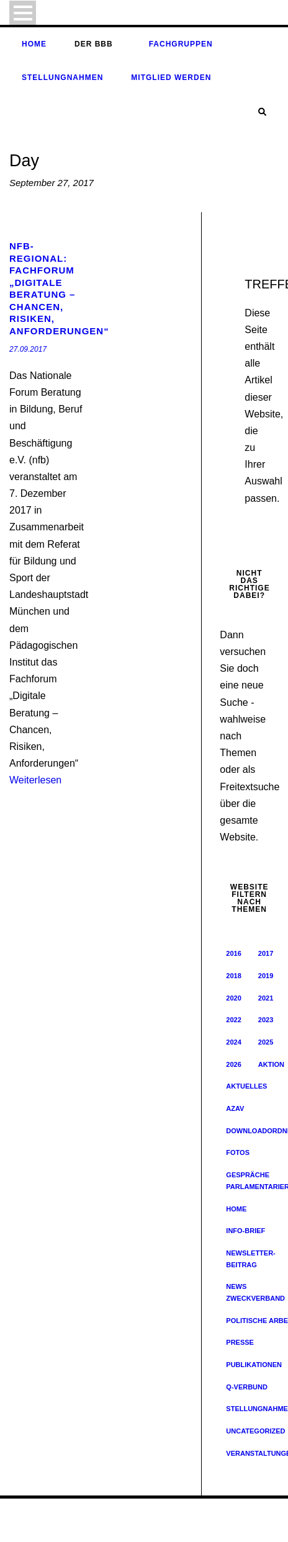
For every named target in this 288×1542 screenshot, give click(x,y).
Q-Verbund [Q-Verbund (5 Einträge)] (247, 1387)
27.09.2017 (28, 349)
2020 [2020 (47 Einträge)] (233, 998)
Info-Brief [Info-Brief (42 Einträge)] (245, 1230)
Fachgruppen (181, 44)
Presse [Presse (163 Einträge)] (240, 1342)
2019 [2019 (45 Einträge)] (265, 975)
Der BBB (93, 44)
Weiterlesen (35, 780)
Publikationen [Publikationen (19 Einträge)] (254, 1364)
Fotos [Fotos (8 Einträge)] (238, 1152)
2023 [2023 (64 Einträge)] (265, 1019)
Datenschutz (170, 1526)
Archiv (89, 1526)
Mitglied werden (171, 77)
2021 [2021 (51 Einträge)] (265, 998)
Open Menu (22, 13)
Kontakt (209, 1526)
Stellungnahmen (62, 77)
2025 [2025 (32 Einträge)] (265, 1042)
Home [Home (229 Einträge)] (236, 1209)
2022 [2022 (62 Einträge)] (233, 1019)
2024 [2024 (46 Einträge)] (233, 1042)
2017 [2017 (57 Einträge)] (265, 953)
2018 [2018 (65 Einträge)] (233, 975)
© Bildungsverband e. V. (49, 1514)
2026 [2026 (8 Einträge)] (233, 1064)
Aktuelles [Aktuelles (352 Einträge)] (246, 1086)
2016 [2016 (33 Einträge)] (233, 953)
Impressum (124, 1526)
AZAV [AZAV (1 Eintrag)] (235, 1108)
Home (34, 44)
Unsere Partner (253, 1526)
